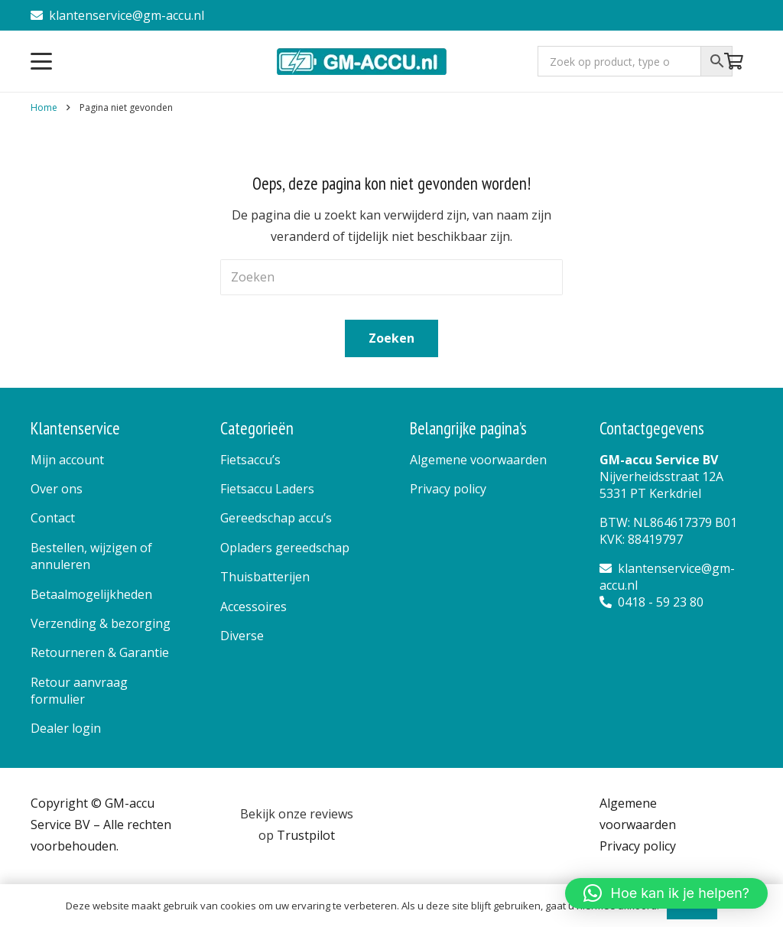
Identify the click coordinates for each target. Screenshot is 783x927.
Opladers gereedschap (284, 547)
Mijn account (67, 459)
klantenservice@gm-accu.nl (117, 15)
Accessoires (253, 606)
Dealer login (66, 728)
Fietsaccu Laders (267, 488)
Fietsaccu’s (250, 459)
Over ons (57, 488)
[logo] (363, 61)
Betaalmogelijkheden (91, 594)
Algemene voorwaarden (478, 459)
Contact (53, 517)
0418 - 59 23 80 (651, 602)
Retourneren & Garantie (100, 652)
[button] (41, 61)
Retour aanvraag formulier (79, 690)
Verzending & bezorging (101, 623)
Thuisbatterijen (265, 576)
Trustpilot (306, 835)
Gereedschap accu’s (276, 517)
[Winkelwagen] (734, 61)
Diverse (242, 635)
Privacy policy (448, 488)
